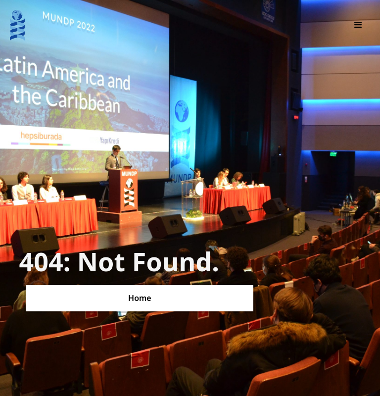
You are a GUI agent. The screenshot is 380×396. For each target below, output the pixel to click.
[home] (17, 25)
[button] (358, 25)
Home (139, 298)
